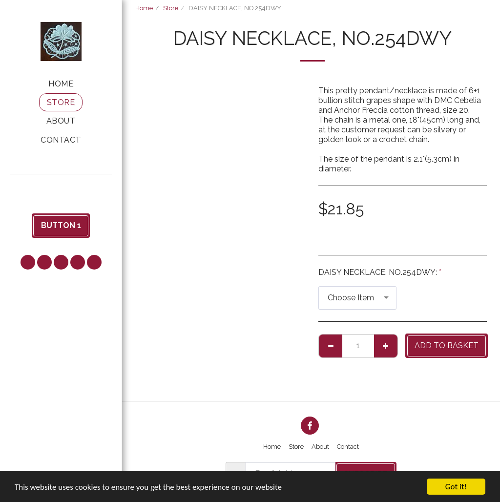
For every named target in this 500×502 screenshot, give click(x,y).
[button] (61, 187)
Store (170, 8)
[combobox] (357, 298)
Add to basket (447, 345)
